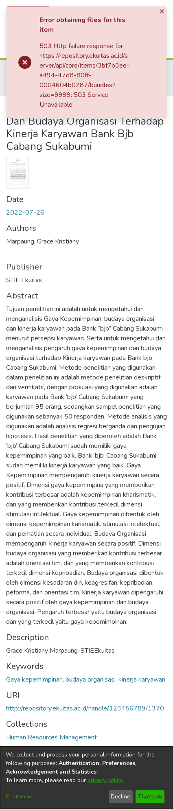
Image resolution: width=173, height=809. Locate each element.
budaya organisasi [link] (91, 679)
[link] (51, 737)
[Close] (162, 11)
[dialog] (86, 777)
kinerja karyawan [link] (141, 679)
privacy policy (105, 780)
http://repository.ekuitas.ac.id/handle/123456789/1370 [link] (85, 708)
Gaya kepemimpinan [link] (34, 679)
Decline (120, 796)
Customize (19, 796)
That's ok (150, 796)
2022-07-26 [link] (25, 212)
